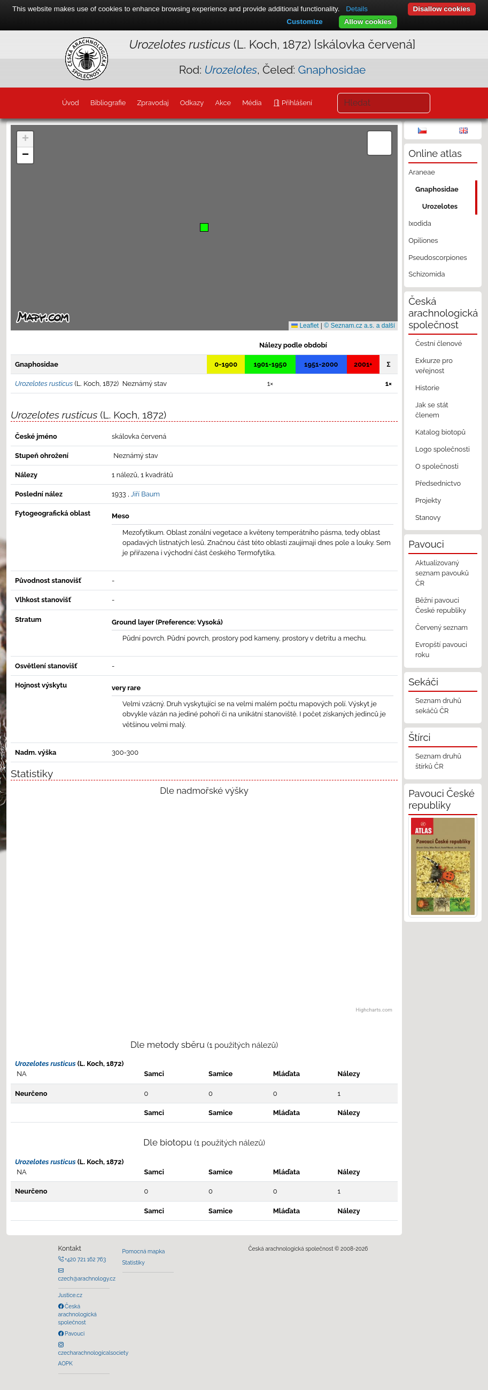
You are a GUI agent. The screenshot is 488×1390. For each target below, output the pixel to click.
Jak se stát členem (431, 410)
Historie (427, 388)
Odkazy (192, 103)
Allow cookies (368, 22)
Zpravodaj (152, 103)
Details (357, 9)
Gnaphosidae (332, 69)
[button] (204, 227)
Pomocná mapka (143, 1251)
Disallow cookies (441, 9)
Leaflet (305, 325)
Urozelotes (440, 206)
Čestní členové (438, 343)
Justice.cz (70, 1295)
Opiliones (423, 240)
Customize (304, 22)
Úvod (70, 103)
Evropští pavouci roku (441, 650)
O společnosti (437, 466)
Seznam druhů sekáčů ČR (438, 706)
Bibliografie (108, 103)
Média (251, 103)
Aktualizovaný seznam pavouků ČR (442, 573)
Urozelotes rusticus (45, 1064)
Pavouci (74, 1333)
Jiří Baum (145, 494)
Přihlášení (296, 103)
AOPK (65, 1363)
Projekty (428, 500)
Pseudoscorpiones (437, 258)
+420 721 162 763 (85, 1259)
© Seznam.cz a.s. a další (359, 325)
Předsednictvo (438, 483)
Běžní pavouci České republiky (440, 605)
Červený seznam (441, 627)
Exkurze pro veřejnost (434, 366)
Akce (223, 103)
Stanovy (428, 518)
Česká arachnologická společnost (77, 1314)
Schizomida (426, 274)
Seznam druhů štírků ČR (438, 761)
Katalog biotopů (440, 432)
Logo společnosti (442, 449)
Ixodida (419, 223)
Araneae (421, 172)
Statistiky (133, 1262)
